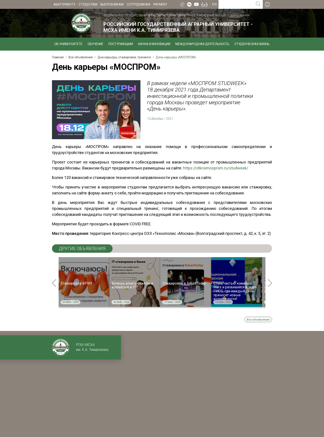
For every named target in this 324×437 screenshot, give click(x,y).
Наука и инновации (154, 44)
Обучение (95, 44)
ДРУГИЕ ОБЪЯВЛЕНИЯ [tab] (82, 248)
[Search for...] (236, 4)
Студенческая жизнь (252, 44)
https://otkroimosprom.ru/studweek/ (215, 168)
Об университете (68, 44)
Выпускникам (112, 4)
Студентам (88, 4)
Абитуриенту (64, 4)
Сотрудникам (138, 4)
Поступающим (120, 44)
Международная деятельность (202, 44)
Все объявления (258, 319)
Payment (160, 4)
